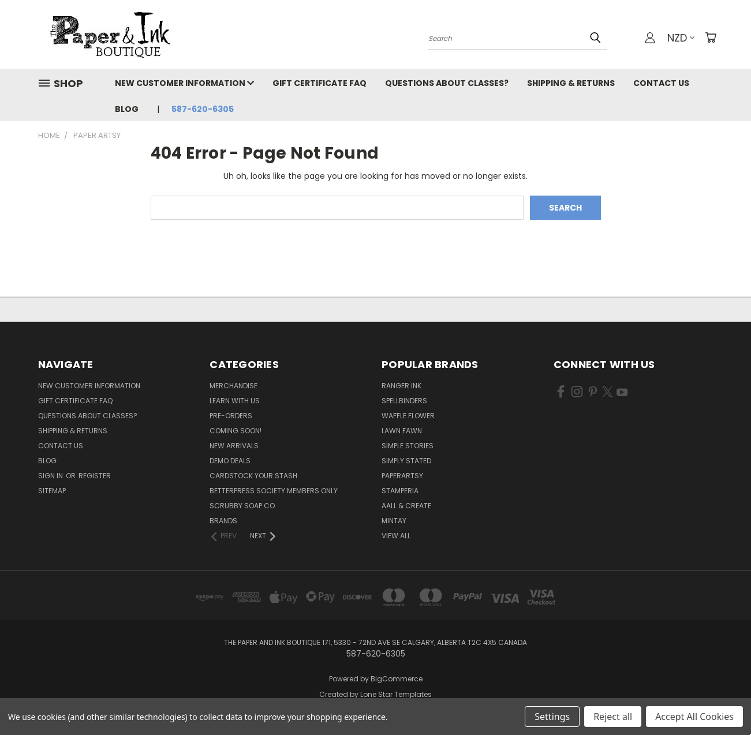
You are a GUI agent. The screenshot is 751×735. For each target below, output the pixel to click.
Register (95, 476)
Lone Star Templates (396, 694)
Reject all (612, 716)
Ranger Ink (401, 386)
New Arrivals (234, 446)
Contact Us (661, 83)
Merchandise (233, 386)
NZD (680, 38)
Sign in (51, 476)
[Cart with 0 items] (710, 37)
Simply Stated (406, 461)
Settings (552, 716)
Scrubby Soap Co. (243, 506)
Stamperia (400, 491)
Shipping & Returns (571, 83)
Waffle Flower (408, 416)
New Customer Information (184, 83)
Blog (127, 109)
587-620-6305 (202, 109)
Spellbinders (404, 401)
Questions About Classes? (447, 83)
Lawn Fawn (402, 431)
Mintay (394, 521)
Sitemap (52, 491)
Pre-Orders (231, 416)
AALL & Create (406, 506)
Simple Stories (408, 446)
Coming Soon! (235, 431)
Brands (223, 521)
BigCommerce (397, 679)
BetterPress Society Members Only (274, 491)
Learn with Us (235, 401)
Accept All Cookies (694, 716)
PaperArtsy (402, 476)
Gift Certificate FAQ (319, 83)
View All (396, 536)
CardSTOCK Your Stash (253, 476)
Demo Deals (230, 461)
